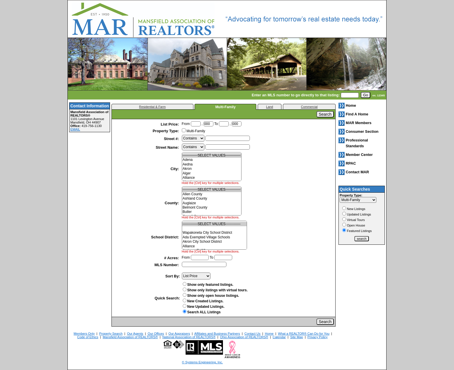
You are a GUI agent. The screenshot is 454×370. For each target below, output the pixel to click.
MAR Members (358, 123)
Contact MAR (357, 172)
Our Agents (135, 333)
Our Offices (156, 333)
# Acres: (172, 258)
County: (172, 203)
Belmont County (211, 207)
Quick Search (167, 298)
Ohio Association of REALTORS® (244, 337)
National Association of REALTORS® (189, 337)
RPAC (351, 163)
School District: (165, 237)
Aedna (211, 164)
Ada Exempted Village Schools (214, 237)
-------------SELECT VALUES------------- (211, 155)
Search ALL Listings (204, 312)
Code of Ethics (87, 337)
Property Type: (166, 131)
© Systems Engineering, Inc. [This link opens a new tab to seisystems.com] (202, 362)
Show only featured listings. (208, 285)
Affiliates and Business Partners (217, 333)
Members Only (84, 333)
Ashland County (211, 198)
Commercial (309, 106)
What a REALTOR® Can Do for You (303, 333)
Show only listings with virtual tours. (215, 290)
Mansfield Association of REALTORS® (130, 337)
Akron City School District (214, 242)
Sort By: (172, 276)
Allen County (211, 194)
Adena (211, 160)
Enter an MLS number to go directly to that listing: (296, 95)
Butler (211, 212)
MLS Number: (167, 265)
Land (269, 106)
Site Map (296, 337)
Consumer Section (362, 131)
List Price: (170, 124)
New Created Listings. (203, 301)
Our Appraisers (179, 333)
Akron (211, 169)
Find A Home (357, 114)
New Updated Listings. (204, 307)
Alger (211, 173)
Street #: (172, 139)
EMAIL (75, 129)
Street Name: (168, 147)
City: (175, 169)
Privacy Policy (317, 337)
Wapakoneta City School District (214, 233)
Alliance (211, 178)
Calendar (279, 337)
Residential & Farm (152, 106)
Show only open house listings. (211, 296)
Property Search (110, 333)
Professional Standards (357, 143)
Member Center (359, 154)
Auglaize (211, 203)
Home (269, 333)
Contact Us (252, 333)
